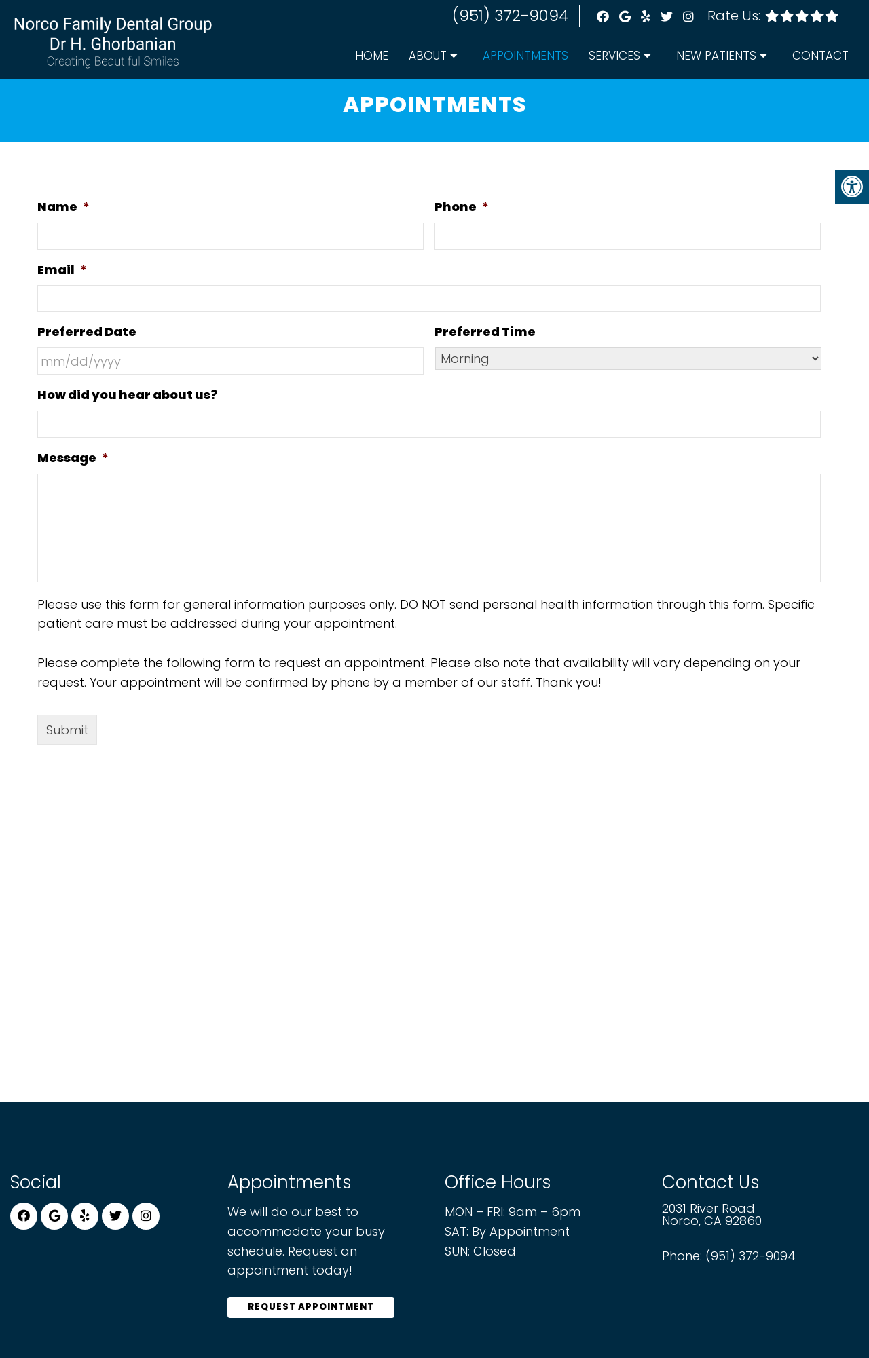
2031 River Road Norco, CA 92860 (712, 1218)
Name (63, 210)
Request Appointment (311, 1310)
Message (73, 461)
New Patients (716, 56)
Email (62, 273)
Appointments (525, 56)
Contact (820, 56)
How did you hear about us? (127, 398)
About (428, 56)
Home (371, 56)
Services (614, 56)
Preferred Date (86, 335)
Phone (461, 210)
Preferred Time (485, 335)
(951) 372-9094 (510, 15)
